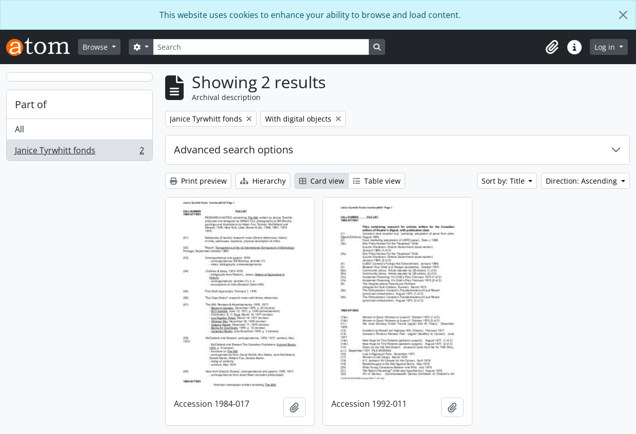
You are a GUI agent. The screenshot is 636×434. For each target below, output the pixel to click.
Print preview (198, 181)
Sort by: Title (504, 181)
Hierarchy (263, 181)
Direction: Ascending (582, 181)
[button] (552, 47)
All (19, 129)
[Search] (261, 47)
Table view (377, 181)
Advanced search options (233, 149)
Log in (605, 47)
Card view (321, 181)
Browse (96, 47)
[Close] (623, 15)
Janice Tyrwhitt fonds (79, 152)
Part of (31, 104)
